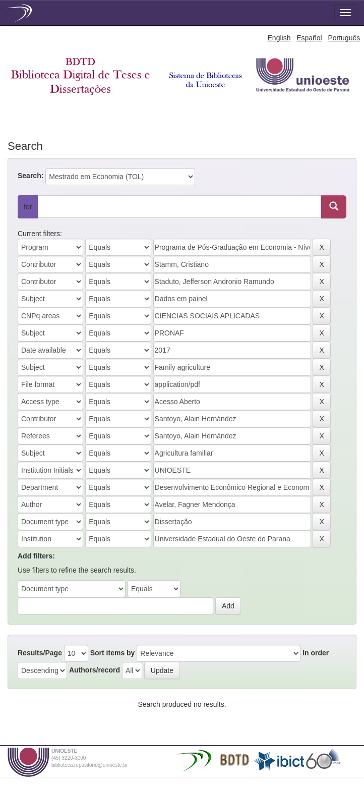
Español (309, 38)
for (28, 207)
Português (344, 38)
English (279, 38)
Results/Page (40, 653)
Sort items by (112, 653)
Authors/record (94, 670)
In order (315, 653)
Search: (30, 176)
